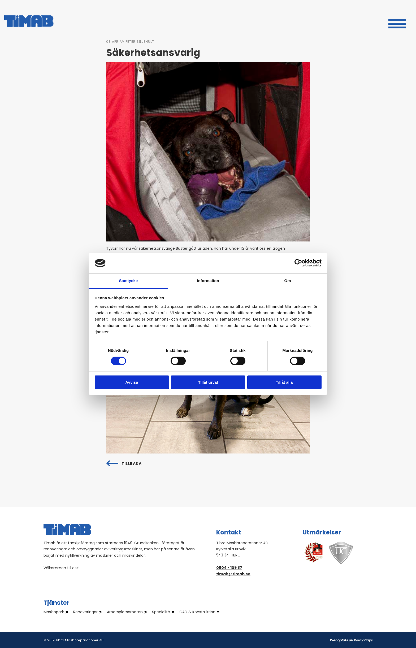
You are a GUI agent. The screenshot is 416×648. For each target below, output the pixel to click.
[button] (397, 23)
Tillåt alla (284, 382)
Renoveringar (85, 612)
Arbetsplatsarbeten (125, 612)
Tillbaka (132, 464)
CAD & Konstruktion (197, 612)
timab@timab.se (233, 574)
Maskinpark (54, 612)
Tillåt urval (208, 382)
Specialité (161, 612)
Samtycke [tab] (128, 280)
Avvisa (131, 382)
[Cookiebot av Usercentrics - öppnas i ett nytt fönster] (298, 263)
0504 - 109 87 (229, 568)
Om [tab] (287, 280)
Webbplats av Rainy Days (351, 640)
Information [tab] (208, 280)
